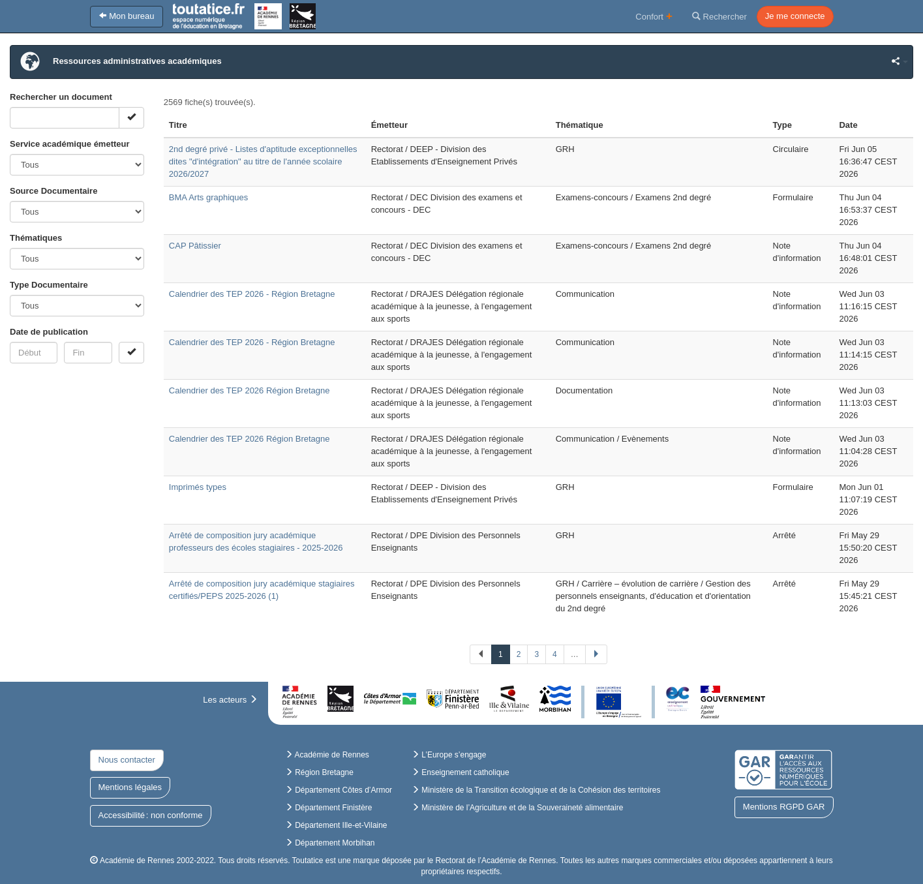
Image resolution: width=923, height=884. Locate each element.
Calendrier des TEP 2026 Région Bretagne (249, 390)
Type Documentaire (49, 285)
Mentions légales (130, 787)
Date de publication (49, 332)
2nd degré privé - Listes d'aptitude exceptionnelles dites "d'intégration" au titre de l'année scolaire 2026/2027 (263, 161)
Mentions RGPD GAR (784, 807)
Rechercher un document (61, 97)
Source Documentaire (53, 191)
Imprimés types (197, 487)
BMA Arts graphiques (208, 197)
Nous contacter (126, 760)
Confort (654, 16)
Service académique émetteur (70, 144)
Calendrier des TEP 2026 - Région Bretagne (252, 294)
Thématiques (36, 238)
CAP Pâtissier (195, 246)
